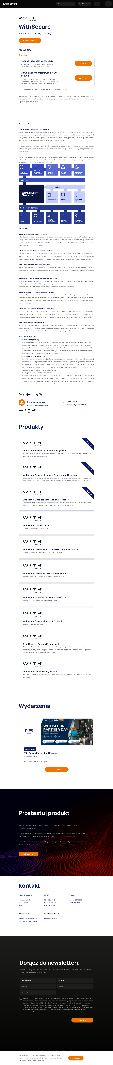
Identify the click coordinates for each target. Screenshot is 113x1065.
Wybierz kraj (84, 4)
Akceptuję (76, 1058)
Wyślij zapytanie (29, 854)
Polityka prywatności (50, 919)
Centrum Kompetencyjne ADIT (28, 921)
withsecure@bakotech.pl (74, 405)
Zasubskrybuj (82, 1020)
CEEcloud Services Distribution (28, 919)
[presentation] (36, 1019)
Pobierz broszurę (30, 41)
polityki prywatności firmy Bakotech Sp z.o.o (60, 1005)
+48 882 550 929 (71, 402)
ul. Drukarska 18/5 (24, 900)
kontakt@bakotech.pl (76, 903)
